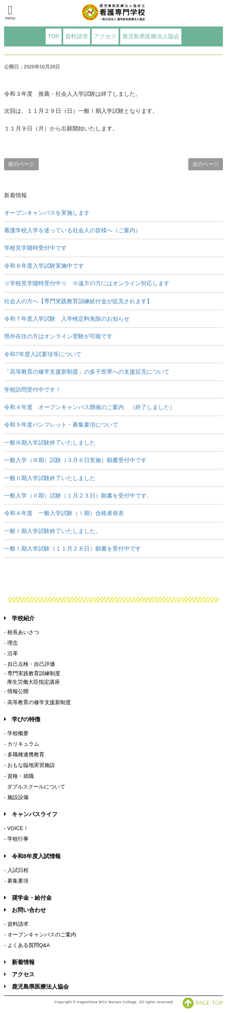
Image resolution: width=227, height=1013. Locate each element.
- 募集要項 (16, 881)
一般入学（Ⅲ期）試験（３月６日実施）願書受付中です (75, 460)
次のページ (205, 164)
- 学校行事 (16, 839)
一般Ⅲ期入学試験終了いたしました (49, 442)
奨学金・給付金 (28, 897)
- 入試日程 (16, 870)
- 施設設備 (16, 797)
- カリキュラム (21, 744)
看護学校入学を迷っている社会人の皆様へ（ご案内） (72, 230)
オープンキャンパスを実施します (47, 212)
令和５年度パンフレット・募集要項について (61, 424)
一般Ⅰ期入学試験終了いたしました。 (52, 531)
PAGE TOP (203, 1002)
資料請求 (76, 36)
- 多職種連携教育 (24, 755)
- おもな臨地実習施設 (29, 765)
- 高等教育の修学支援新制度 (37, 702)
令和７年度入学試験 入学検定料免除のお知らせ (67, 318)
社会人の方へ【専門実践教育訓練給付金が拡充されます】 (78, 301)
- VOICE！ (16, 828)
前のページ (21, 164)
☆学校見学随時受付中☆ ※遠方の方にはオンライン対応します (87, 283)
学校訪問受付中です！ (32, 389)
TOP (54, 36)
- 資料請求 (16, 924)
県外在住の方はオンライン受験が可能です (58, 336)
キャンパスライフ (30, 814)
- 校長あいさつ (21, 632)
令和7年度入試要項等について (43, 354)
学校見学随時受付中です (35, 247)
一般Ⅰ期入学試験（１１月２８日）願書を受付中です (72, 548)
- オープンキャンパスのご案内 (40, 935)
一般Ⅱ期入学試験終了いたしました (49, 478)
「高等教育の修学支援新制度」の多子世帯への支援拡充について (87, 371)
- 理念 (11, 643)
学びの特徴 (22, 719)
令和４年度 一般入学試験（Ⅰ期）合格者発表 (64, 513)
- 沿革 (11, 653)
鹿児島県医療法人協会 (150, 36)
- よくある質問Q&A (27, 945)
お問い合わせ (25, 910)
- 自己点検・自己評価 (29, 664)
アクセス (105, 36)
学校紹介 (19, 618)
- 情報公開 (16, 691)
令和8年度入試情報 (32, 856)
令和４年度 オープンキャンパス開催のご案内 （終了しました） (89, 407)
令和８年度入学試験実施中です (44, 265)
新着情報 (23, 962)
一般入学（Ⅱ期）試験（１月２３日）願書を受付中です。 (78, 495)
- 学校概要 (16, 733)
